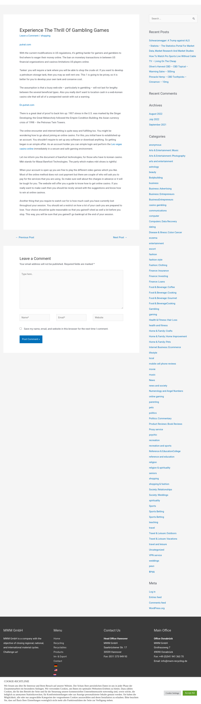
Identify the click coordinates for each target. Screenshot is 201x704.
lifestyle (153, 351)
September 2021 (158, 124)
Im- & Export (60, 654)
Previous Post (25, 237)
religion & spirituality (160, 466)
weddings (154, 559)
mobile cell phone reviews (163, 362)
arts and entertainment (161, 161)
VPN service (155, 553)
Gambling (154, 308)
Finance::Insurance (159, 270)
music (152, 373)
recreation (154, 439)
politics (153, 411)
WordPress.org (157, 606)
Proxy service (156, 428)
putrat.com (25, 44)
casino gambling (158, 204)
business (154, 183)
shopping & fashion (159, 482)
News (152, 379)
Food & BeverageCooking (162, 302)
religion (153, 460)
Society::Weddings (159, 493)
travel (152, 526)
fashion (153, 253)
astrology (154, 166)
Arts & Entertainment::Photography (167, 155)
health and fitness (158, 324)
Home (57, 636)
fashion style (156, 259)
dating (152, 226)
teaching (153, 520)
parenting (154, 401)
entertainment (156, 242)
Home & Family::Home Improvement (168, 335)
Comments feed (157, 601)
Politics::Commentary (160, 417)
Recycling (59, 641)
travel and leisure (158, 542)
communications (158, 210)
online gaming (156, 395)
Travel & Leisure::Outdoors (163, 531)
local (151, 357)
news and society (158, 384)
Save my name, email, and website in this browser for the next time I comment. (66, 330)
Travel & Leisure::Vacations (163, 537)
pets (151, 406)
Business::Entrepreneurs (162, 193)
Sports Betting (156, 510)
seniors (153, 471)
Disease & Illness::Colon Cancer (166, 232)
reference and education (162, 455)
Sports (152, 504)
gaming (153, 313)
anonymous (155, 144)
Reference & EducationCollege (165, 450)
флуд (152, 569)
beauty (152, 172)
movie (152, 368)
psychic (153, 433)
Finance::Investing (158, 275)
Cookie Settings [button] (172, 693)
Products (58, 650)
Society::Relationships (161, 488)
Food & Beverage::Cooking (163, 292)
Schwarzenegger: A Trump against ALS (170, 40)
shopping (46, 35)
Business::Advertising (160, 188)
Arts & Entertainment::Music (164, 150)
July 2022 (154, 119)
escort (152, 248)
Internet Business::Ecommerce (165, 346)
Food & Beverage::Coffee (162, 286)
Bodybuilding (156, 177)
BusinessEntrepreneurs (161, 199)
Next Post (120, 237)
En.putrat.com (27, 105)
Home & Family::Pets (160, 341)
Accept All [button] (190, 693)
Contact (58, 659)
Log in (152, 590)
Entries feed (155, 595)
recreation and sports (160, 444)
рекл (151, 564)
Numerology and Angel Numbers (166, 390)
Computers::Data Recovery (163, 221)
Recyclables (60, 645)
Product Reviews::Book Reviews (166, 422)
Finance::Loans (157, 281)
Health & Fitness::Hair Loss (163, 319)
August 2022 (156, 113)
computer (154, 215)
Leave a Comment (29, 35)
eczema (153, 237)
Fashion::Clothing (158, 264)
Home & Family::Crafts (161, 330)
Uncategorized (157, 548)
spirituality (154, 499)
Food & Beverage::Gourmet (163, 297)
